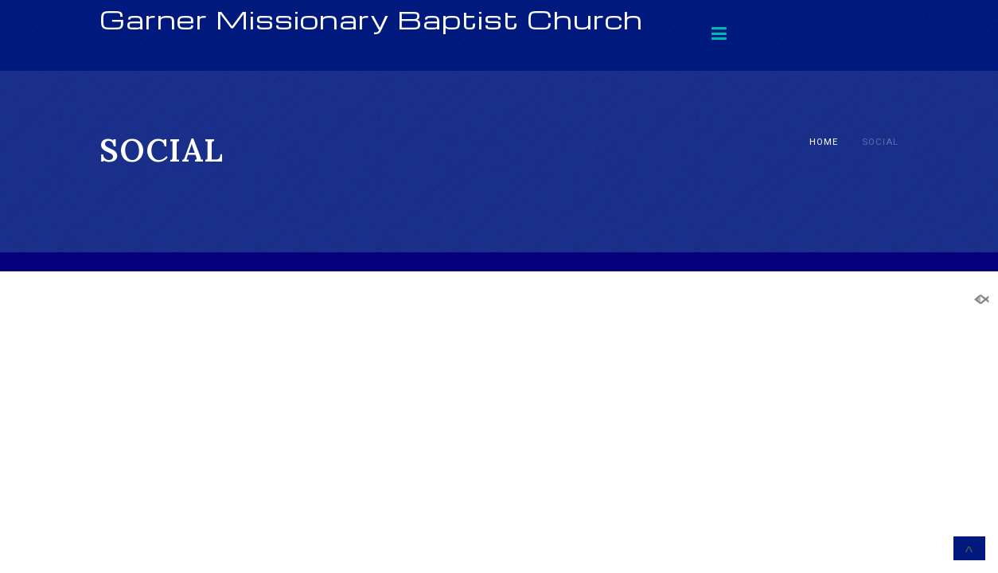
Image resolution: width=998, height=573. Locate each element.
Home (823, 141)
